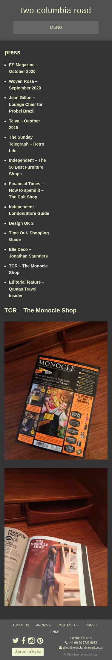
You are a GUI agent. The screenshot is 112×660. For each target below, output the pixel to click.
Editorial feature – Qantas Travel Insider (26, 289)
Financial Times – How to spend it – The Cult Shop (26, 190)
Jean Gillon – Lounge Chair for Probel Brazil (26, 104)
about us (21, 625)
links (54, 632)
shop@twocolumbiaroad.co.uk (83, 647)
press (12, 52)
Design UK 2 (21, 223)
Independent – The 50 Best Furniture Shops (27, 167)
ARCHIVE (43, 625)
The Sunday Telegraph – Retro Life (26, 144)
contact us (68, 625)
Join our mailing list (28, 651)
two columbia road (56, 10)
